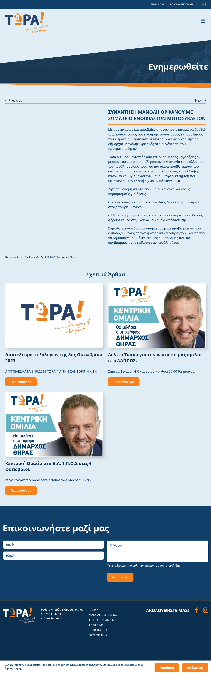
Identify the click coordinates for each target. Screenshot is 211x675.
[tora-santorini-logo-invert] (19, 609)
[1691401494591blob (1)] (54, 285)
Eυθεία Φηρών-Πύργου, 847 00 (62, 610)
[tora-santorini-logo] (26, 14)
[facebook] (197, 4)
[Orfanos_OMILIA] (54, 393)
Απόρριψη (195, 667)
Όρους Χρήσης (13, 668)
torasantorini (16, 257)
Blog (72, 257)
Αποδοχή (167, 667)
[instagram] (204, 4)
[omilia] (157, 285)
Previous (15, 100)
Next (199, 100)
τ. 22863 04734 (51, 614)
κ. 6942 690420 (51, 618)
